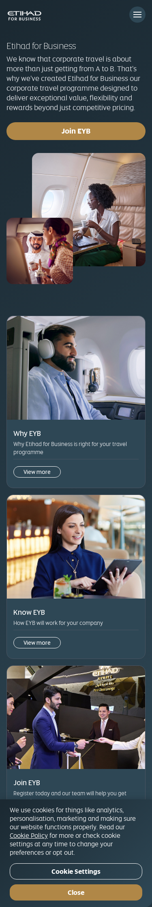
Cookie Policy (29, 835)
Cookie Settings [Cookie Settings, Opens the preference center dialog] (76, 871)
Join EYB (76, 131)
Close (76, 892)
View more (37, 472)
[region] (76, 853)
